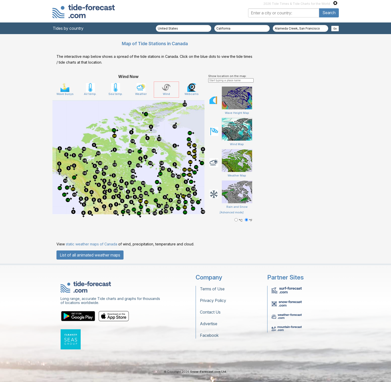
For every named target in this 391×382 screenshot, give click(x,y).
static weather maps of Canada (91, 244)
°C (239, 220)
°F (248, 220)
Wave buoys (65, 89)
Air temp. (90, 89)
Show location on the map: (227, 76)
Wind (166, 89)
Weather (141, 89)
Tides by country (68, 28)
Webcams (192, 89)
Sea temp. (115, 89)
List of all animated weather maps (90, 255)
